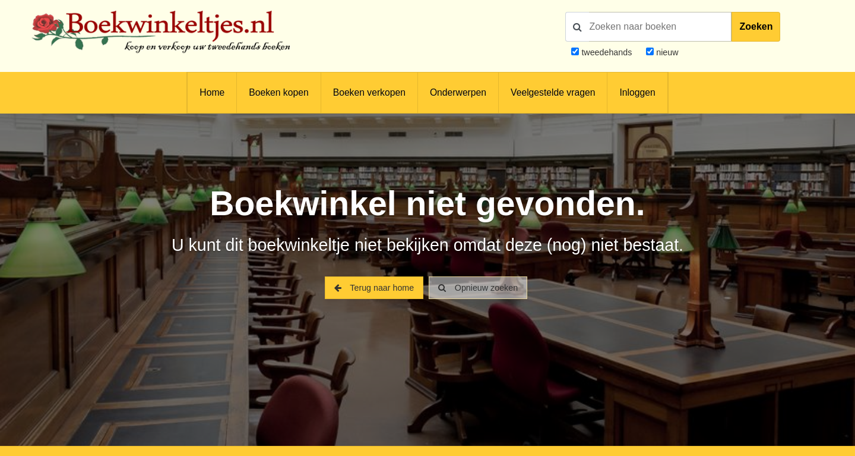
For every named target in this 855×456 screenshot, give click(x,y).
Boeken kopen (278, 92)
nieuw (666, 52)
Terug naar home (374, 288)
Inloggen (637, 92)
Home (212, 92)
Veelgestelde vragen (553, 92)
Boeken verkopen (369, 92)
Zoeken (755, 26)
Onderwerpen (458, 92)
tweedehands (606, 52)
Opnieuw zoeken (478, 288)
